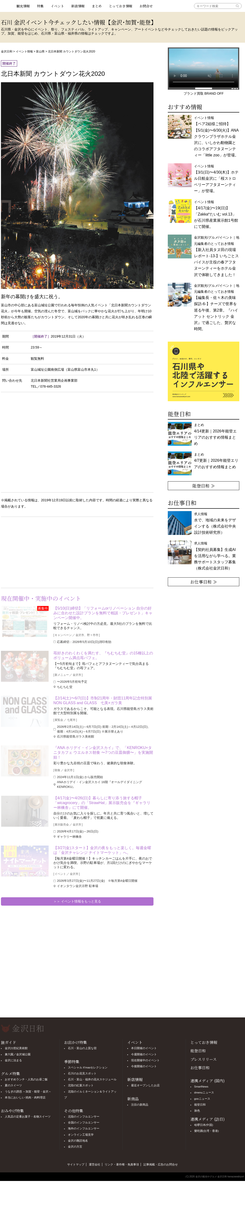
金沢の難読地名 (78, 1140)
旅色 (197, 1110)
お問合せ (146, 6)
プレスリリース (203, 1059)
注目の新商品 (139, 1104)
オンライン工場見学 (81, 1134)
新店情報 (78, 6)
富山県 (40, 51)
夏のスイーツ (13, 1085)
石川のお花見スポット (82, 1073)
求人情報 (215, 555)
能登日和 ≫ (203, 485)
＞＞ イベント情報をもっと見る (77, 901)
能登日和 (198, 1050)
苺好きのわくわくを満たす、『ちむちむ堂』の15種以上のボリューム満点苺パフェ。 (103, 655)
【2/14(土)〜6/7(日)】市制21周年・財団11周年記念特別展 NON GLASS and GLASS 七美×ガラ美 (103, 700)
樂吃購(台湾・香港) (206, 1130)
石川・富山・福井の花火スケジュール (92, 1079)
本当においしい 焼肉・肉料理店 (25, 1097)
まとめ (97, 6)
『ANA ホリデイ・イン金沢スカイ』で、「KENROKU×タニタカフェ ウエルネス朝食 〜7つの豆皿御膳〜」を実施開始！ (103, 752)
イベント (57, 6)
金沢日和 (6, 51)
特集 (40, 6)
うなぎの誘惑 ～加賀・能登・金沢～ (28, 1091)
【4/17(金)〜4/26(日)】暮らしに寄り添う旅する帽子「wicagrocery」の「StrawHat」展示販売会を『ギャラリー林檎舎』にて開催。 (101, 803)
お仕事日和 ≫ (203, 582)
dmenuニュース (204, 1092)
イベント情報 (24, 51)
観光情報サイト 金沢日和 (7, 6)
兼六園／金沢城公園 (18, 1054)
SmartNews (201, 1086)
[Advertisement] (39, 551)
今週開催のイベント (144, 1054)
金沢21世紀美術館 (16, 1048)
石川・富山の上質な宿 (82, 1048)
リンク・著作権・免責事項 (122, 1164)
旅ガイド (8, 1042)
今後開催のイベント (144, 1066)
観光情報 (23, 6)
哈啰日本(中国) (203, 1125)
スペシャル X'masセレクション (88, 1067)
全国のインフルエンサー (83, 1122)
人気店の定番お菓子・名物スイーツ (28, 1116)
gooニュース (202, 1098)
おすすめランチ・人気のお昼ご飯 (26, 1079)
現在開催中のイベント (145, 1060)
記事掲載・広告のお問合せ (160, 1164)
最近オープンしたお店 (145, 1085)
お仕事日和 (199, 1067)
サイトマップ (75, 1164)
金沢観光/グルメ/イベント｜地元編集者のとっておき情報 (216, 256)
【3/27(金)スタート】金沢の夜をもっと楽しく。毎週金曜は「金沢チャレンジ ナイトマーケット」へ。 (102, 850)
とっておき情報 (120, 6)
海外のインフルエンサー (83, 1128)
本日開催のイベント (144, 1048)
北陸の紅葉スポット (81, 1085)
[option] (203, 371)
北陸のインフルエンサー (83, 1116)
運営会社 (94, 1164)
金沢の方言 (75, 1146)
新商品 (133, 1099)
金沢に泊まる (13, 1060)
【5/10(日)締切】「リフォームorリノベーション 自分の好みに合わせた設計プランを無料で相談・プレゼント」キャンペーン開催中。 (103, 613)
